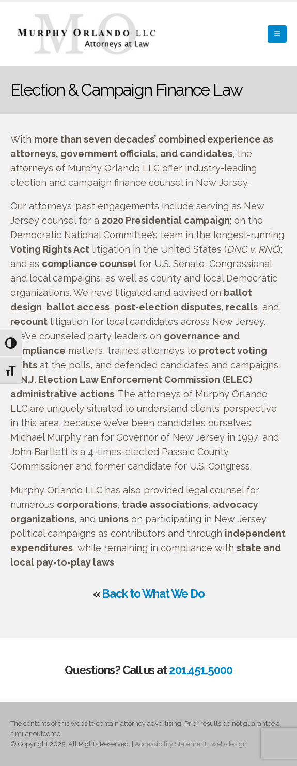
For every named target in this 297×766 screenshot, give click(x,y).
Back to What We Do (153, 593)
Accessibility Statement (171, 744)
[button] (277, 34)
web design (229, 744)
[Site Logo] (87, 34)
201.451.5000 (200, 670)
